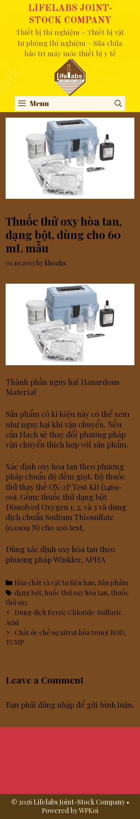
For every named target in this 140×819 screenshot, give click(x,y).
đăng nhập (56, 704)
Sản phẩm (113, 582)
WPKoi (89, 810)
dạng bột (28, 592)
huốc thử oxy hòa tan (76, 592)
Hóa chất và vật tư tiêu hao (54, 582)
